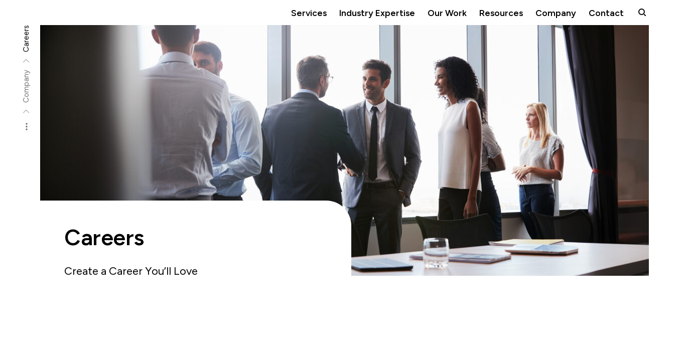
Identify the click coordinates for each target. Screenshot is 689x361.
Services (309, 13)
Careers (26, 38)
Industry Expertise (377, 13)
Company (555, 13)
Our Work (447, 13)
